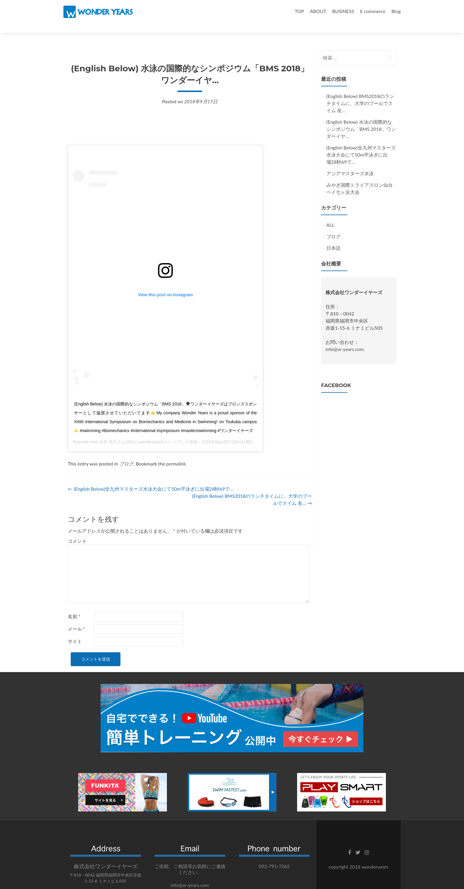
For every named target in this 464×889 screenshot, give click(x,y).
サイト (75, 631)
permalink (176, 453)
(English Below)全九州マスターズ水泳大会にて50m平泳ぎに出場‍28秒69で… (150, 478)
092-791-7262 (274, 856)
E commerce (373, 11)
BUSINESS (343, 11)
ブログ (126, 453)
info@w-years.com (345, 339)
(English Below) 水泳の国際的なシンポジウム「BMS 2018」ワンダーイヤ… (361, 118)
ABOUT (318, 11)
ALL (330, 214)
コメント (77, 530)
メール (76, 618)
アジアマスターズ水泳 (350, 163)
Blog (396, 11)
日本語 (333, 237)
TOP (299, 11)
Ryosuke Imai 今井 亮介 (95, 431)
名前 (74, 606)
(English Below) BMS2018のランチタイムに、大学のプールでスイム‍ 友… (360, 93)
